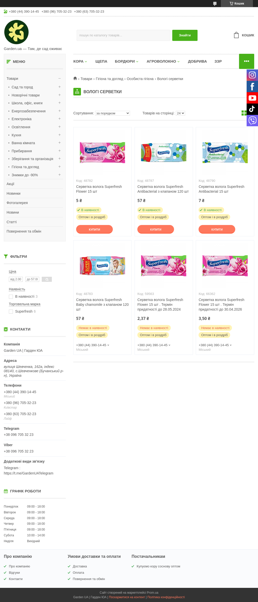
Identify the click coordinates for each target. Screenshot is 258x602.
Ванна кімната (23, 143)
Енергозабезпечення (29, 111)
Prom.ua (152, 592)
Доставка (80, 566)
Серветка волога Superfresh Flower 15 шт (99, 189)
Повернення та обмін (24, 231)
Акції (10, 184)
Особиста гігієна (140, 79)
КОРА (78, 61)
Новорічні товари (26, 95)
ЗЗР (218, 61)
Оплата (78, 572)
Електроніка (22, 119)
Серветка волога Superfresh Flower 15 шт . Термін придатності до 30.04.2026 (221, 304)
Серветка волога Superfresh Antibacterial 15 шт (221, 189)
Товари (12, 79)
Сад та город (22, 87)
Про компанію (19, 566)
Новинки (13, 193)
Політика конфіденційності (166, 597)
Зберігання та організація (32, 159)
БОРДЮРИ (125, 61)
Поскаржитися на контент (127, 597)
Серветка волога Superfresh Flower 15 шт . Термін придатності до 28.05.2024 (160, 304)
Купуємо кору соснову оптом (158, 566)
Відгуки (14, 572)
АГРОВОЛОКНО (161, 61)
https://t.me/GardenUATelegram (28, 473)
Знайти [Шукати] (185, 35)
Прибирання (22, 151)
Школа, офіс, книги (27, 103)
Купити (94, 229)
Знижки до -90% (25, 175)
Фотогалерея (17, 203)
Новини (13, 212)
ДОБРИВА (197, 61)
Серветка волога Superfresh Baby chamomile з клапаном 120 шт (102, 304)
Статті (12, 222)
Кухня (16, 135)
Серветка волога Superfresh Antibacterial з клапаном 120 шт (163, 189)
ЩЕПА (101, 61)
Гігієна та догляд (25, 167)
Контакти (16, 579)
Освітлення (21, 127)
